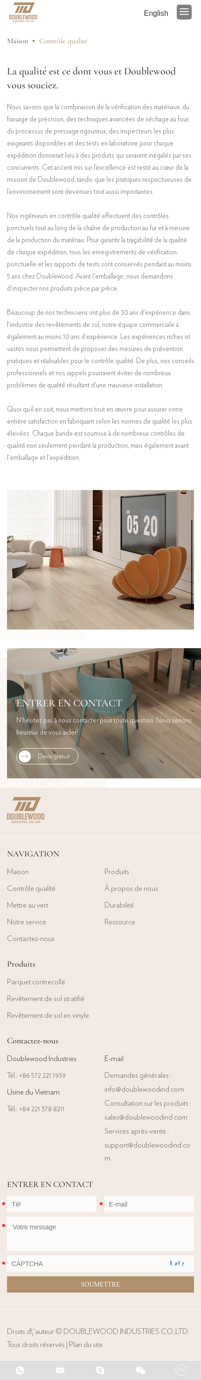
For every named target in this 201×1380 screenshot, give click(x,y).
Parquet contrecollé (36, 982)
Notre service (26, 922)
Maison (17, 41)
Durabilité (119, 905)
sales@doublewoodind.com (145, 1117)
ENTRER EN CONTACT (69, 703)
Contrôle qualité (63, 41)
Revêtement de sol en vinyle (48, 1015)
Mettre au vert (27, 905)
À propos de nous (131, 888)
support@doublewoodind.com (147, 1151)
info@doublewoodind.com (144, 1089)
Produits (116, 872)
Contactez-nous (31, 938)
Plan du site (86, 1344)
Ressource (119, 922)
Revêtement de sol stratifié (45, 998)
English (156, 13)
